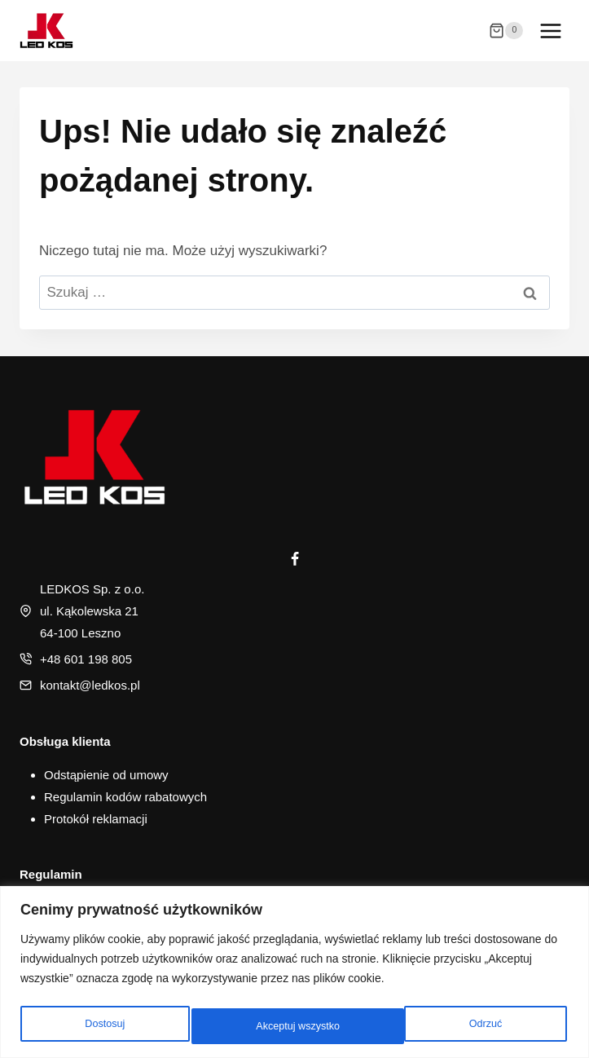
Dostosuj (103, 1026)
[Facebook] (295, 559)
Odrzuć (270, 1026)
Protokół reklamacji (95, 819)
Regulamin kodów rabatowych (125, 797)
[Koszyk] (506, 31)
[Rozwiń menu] (550, 30)
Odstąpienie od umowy (106, 775)
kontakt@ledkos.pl (90, 685)
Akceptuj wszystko (461, 1026)
